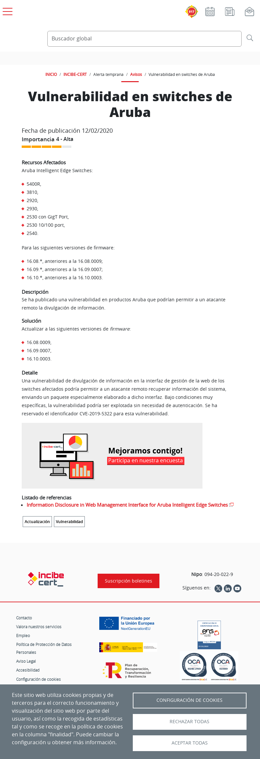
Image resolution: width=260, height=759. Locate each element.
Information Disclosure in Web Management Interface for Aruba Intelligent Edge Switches (127, 504)
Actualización (37, 521)
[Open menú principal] (7, 10)
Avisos (136, 74)
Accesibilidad (27, 670)
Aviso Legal (26, 661)
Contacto (24, 617)
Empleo (23, 635)
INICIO (51, 74)
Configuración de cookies (38, 679)
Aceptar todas (190, 743)
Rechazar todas (189, 721)
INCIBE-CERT (75, 74)
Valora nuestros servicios (38, 626)
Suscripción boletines (128, 581)
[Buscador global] (144, 39)
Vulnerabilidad (69, 521)
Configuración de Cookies (189, 700)
